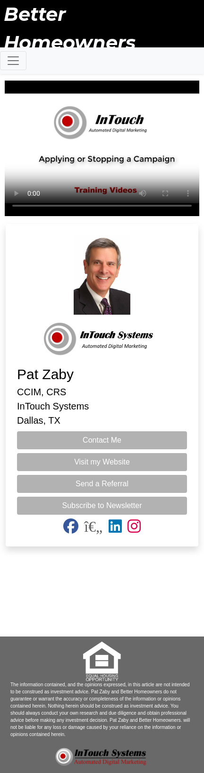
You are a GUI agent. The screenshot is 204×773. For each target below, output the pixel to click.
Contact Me (102, 440)
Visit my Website (102, 462)
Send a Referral (102, 484)
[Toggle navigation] (13, 60)
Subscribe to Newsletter (102, 505)
